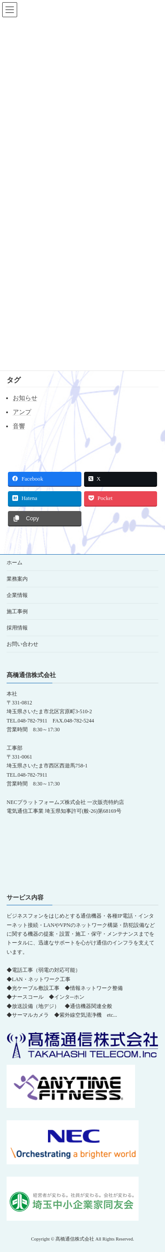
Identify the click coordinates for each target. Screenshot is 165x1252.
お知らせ (25, 398)
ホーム (14, 562)
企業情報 (17, 595)
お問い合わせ (22, 644)
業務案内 (17, 579)
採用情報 (17, 628)
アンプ (22, 412)
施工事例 (17, 611)
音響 (19, 426)
